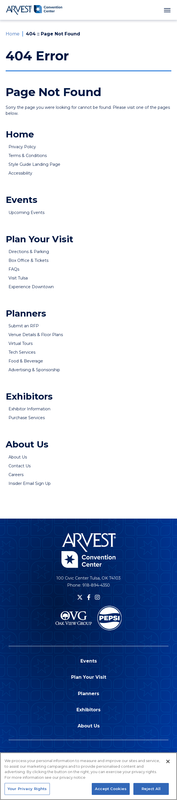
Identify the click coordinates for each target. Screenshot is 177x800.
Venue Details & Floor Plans (35, 334)
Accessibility (20, 173)
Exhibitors (29, 396)
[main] (88, 269)
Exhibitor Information (29, 408)
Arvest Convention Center (34, 10)
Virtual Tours (20, 343)
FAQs (13, 269)
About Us (27, 444)
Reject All (151, 790)
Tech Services (21, 352)
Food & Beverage (25, 361)
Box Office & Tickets (28, 260)
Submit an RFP (23, 325)
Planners (26, 313)
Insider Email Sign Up (29, 483)
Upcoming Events (26, 212)
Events (21, 199)
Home (13, 34)
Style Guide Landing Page (34, 164)
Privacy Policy (22, 146)
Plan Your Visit (39, 239)
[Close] (168, 763)
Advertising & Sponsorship (34, 369)
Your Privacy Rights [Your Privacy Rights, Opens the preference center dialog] (27, 790)
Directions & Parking (28, 251)
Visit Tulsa (18, 278)
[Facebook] (89, 597)
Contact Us (19, 465)
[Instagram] (97, 597)
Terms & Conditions (27, 155)
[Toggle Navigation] (167, 10)
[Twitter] (80, 597)
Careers (16, 474)
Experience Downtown (31, 286)
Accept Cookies (111, 790)
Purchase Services (26, 417)
